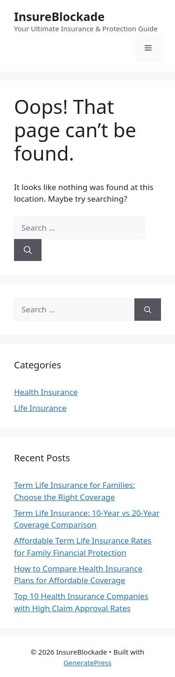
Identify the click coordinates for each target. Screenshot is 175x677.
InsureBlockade (59, 16)
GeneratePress (87, 662)
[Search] (28, 250)
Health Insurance (46, 392)
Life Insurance (40, 407)
